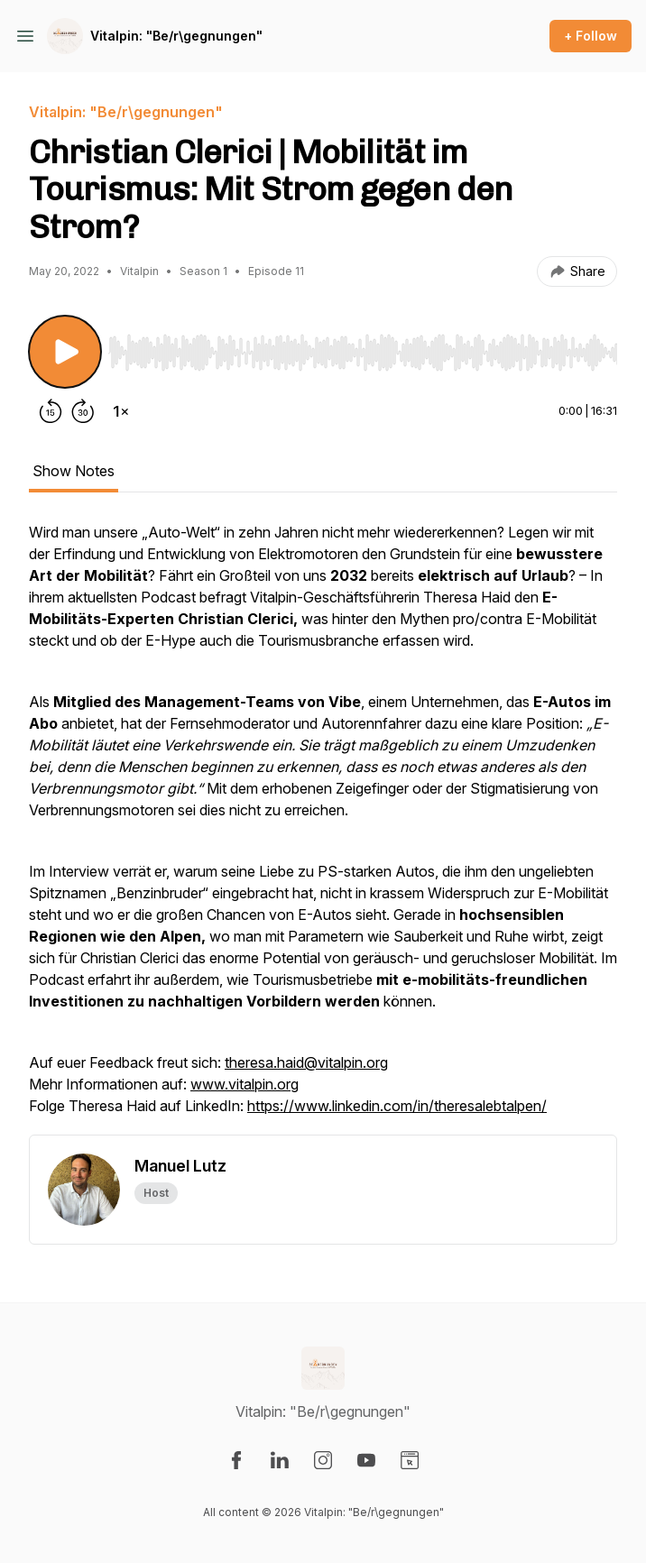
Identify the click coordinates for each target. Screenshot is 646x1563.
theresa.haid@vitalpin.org (306, 1062)
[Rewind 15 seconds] (50, 411)
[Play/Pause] (65, 352)
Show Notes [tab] (73, 471)
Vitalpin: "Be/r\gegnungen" (176, 35)
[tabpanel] (323, 828)
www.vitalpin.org (244, 1084)
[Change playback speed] (121, 411)
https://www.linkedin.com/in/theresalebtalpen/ (397, 1106)
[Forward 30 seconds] (83, 411)
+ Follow (590, 35)
